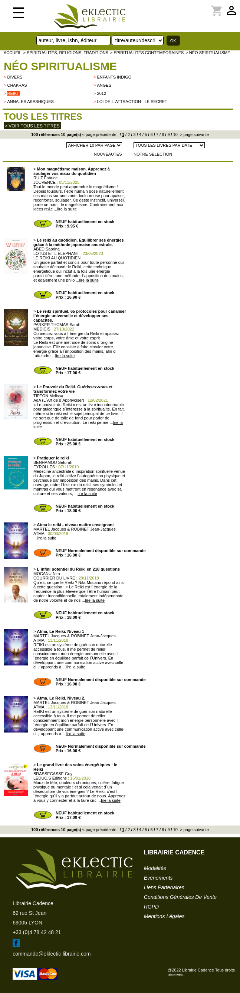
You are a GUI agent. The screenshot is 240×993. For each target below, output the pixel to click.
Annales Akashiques (30, 101)
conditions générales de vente (180, 897)
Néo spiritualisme (60, 66)
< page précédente (99, 134)
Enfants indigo (114, 77)
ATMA (39, 533)
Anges (104, 85)
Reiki (12, 93)
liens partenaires (164, 887)
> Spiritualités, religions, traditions (65, 52)
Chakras (17, 85)
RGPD (151, 907)
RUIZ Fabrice (45, 178)
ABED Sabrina (46, 249)
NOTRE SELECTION (153, 154)
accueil (13, 52)
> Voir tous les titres (32, 126)
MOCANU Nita (46, 573)
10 (175, 134)
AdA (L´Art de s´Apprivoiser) (58, 400)
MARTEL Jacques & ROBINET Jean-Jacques (74, 529)
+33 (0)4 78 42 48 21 (37, 932)
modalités (155, 868)
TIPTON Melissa (48, 395)
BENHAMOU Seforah (52, 462)
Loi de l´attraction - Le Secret (132, 101)
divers (14, 77)
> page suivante (194, 134)
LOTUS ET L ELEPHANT (56, 253)
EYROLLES (44, 467)
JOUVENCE (44, 182)
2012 (101, 93)
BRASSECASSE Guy (52, 773)
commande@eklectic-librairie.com (52, 954)
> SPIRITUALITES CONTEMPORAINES (147, 52)
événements (158, 878)
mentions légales (164, 916)
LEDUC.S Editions (50, 778)
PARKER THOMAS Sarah (56, 324)
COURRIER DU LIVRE (54, 578)
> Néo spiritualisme (207, 52)
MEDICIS (41, 329)
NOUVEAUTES (108, 154)
